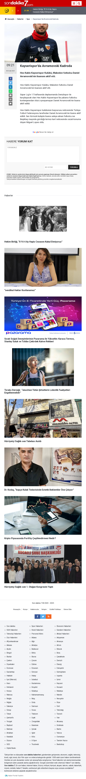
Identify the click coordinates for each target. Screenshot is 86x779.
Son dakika (11, 626)
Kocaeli (59, 687)
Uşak (33, 718)
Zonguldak (36, 721)
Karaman (35, 725)
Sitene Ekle (68, 609)
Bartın (59, 729)
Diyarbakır (10, 664)
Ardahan (10, 733)
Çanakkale (61, 657)
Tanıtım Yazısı (62, 740)
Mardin (59, 695)
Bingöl (9, 653)
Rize (58, 702)
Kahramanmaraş (38, 695)
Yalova (59, 733)
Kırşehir (35, 687)
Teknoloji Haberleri (14, 634)
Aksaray (60, 721)
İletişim (44, 609)
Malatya (60, 691)
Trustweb (35, 744)
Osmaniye (60, 737)
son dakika (76, 763)
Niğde (9, 702)
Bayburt (10, 725)
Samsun (35, 706)
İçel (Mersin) (11, 679)
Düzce (9, 740)
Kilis (33, 737)
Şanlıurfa (10, 718)
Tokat (9, 714)
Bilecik (59, 649)
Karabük (10, 737)
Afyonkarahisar (12, 641)
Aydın (9, 649)
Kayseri (60, 683)
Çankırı (9, 660)
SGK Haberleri (12, 630)
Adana (34, 638)
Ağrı (33, 641)
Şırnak (34, 729)
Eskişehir (60, 668)
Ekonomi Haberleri (64, 626)
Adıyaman (60, 638)
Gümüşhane (61, 672)
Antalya (34, 645)
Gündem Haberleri (64, 630)
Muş (33, 699)
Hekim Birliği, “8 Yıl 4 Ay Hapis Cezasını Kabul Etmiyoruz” (45, 10)
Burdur (9, 657)
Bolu (58, 653)
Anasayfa (16, 609)
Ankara (9, 645)
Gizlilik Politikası (55, 609)
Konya (9, 691)
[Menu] (74, 3)
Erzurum (35, 668)
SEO (8, 744)
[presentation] (12, 10)
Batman (9, 729)
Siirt (58, 706)
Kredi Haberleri (37, 630)
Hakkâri (9, 676)
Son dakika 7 (9, 765)
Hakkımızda (34, 609)
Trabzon (35, 714)
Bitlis (34, 653)
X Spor (34, 740)
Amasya (60, 641)
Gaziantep (10, 672)
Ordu (33, 702)
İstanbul (35, 679)
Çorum (34, 660)
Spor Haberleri (37, 626)
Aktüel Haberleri (63, 634)
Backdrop (60, 744)
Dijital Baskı (11, 748)
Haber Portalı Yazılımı (15, 776)
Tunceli (59, 714)
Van (58, 718)
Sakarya (10, 706)
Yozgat (9, 721)
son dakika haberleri (32, 755)
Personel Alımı (37, 634)
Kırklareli (10, 687)
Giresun (35, 672)
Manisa (9, 695)
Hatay (34, 676)
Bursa (34, 657)
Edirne (34, 664)
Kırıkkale (60, 725)
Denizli (59, 660)
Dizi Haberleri (12, 638)
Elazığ (59, 664)
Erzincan (10, 668)
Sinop (9, 710)
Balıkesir (35, 649)
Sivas (34, 710)
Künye (25, 609)
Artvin (59, 645)
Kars (8, 683)
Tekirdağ (60, 710)
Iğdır (33, 733)
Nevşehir (60, 699)
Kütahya (35, 691)
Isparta (59, 676)
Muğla (9, 699)
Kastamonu (36, 683)
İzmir (59, 679)
